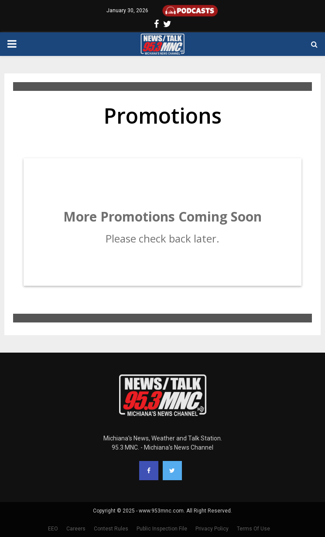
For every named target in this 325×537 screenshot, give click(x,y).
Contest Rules (111, 529)
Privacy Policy (212, 529)
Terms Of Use (253, 529)
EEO (53, 529)
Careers (76, 529)
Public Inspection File (162, 529)
